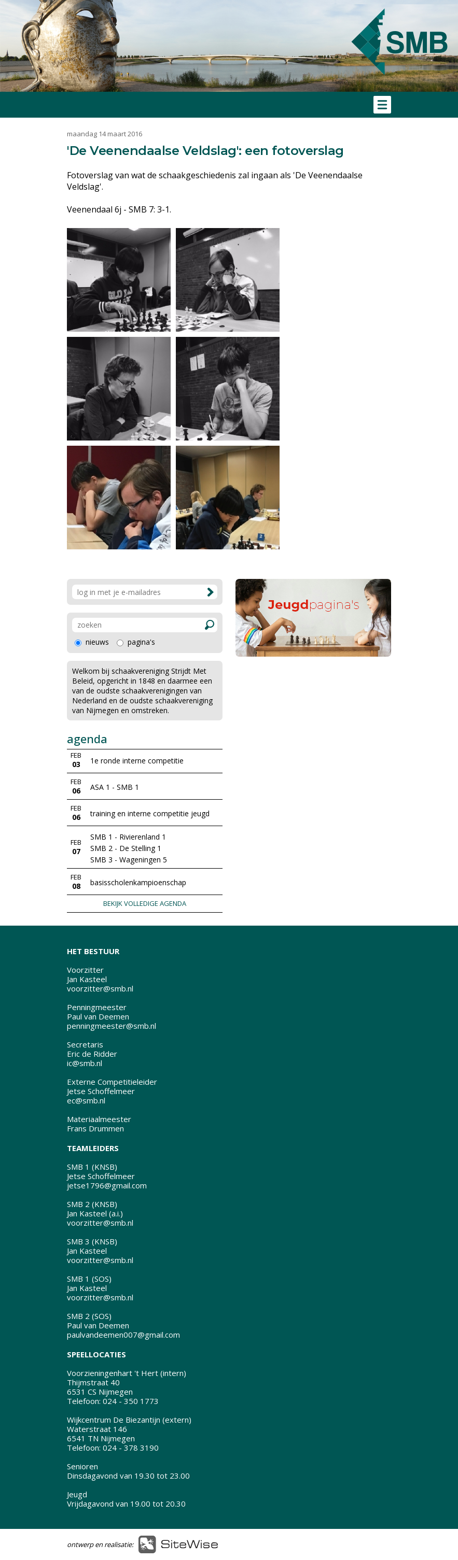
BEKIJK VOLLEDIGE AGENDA (144, 903)
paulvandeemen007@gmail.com (123, 1334)
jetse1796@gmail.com (107, 1185)
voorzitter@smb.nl (100, 988)
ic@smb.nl (84, 1063)
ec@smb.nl (86, 1100)
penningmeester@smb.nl (111, 1025)
